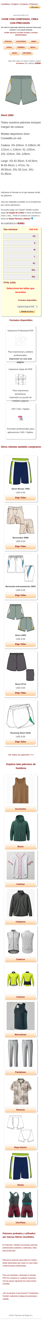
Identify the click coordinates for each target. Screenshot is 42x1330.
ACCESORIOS (21, 41)
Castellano (5, 4)
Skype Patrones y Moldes (21, 219)
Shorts (20, 1185)
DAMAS (9, 47)
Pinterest (33, 4)
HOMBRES (21, 47)
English (15, 4)
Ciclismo (20, 997)
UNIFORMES (27, 53)
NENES (14, 53)
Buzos (21, 846)
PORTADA (8, 41)
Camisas (20, 884)
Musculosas (20, 1034)
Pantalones (20, 1072)
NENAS (33, 47)
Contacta (24, 4)
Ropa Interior (20, 1147)
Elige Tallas (20, 498)
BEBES (33, 41)
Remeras (20, 1110)
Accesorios (20, 809)
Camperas (20, 922)
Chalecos (20, 959)
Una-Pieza (20, 1222)
